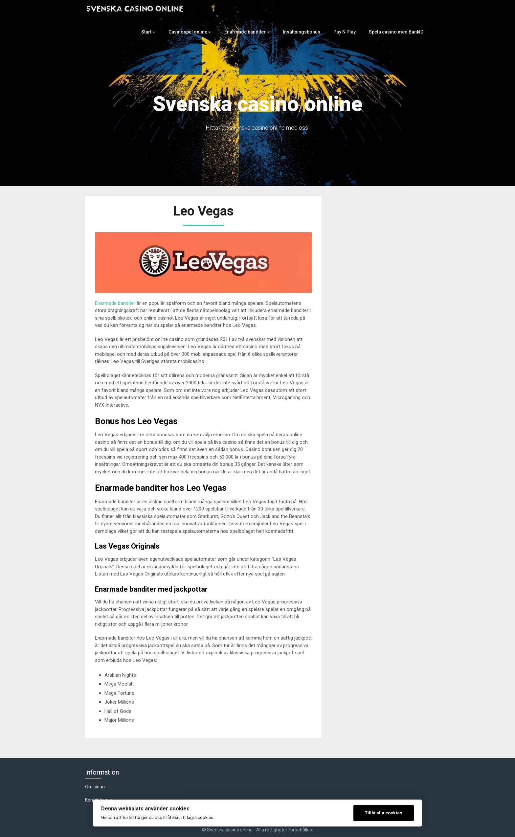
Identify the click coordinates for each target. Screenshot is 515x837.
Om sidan (95, 786)
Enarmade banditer (250, 31)
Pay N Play (347, 31)
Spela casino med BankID (397, 31)
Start (154, 31)
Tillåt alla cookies (383, 812)
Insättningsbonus (305, 31)
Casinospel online (195, 31)
